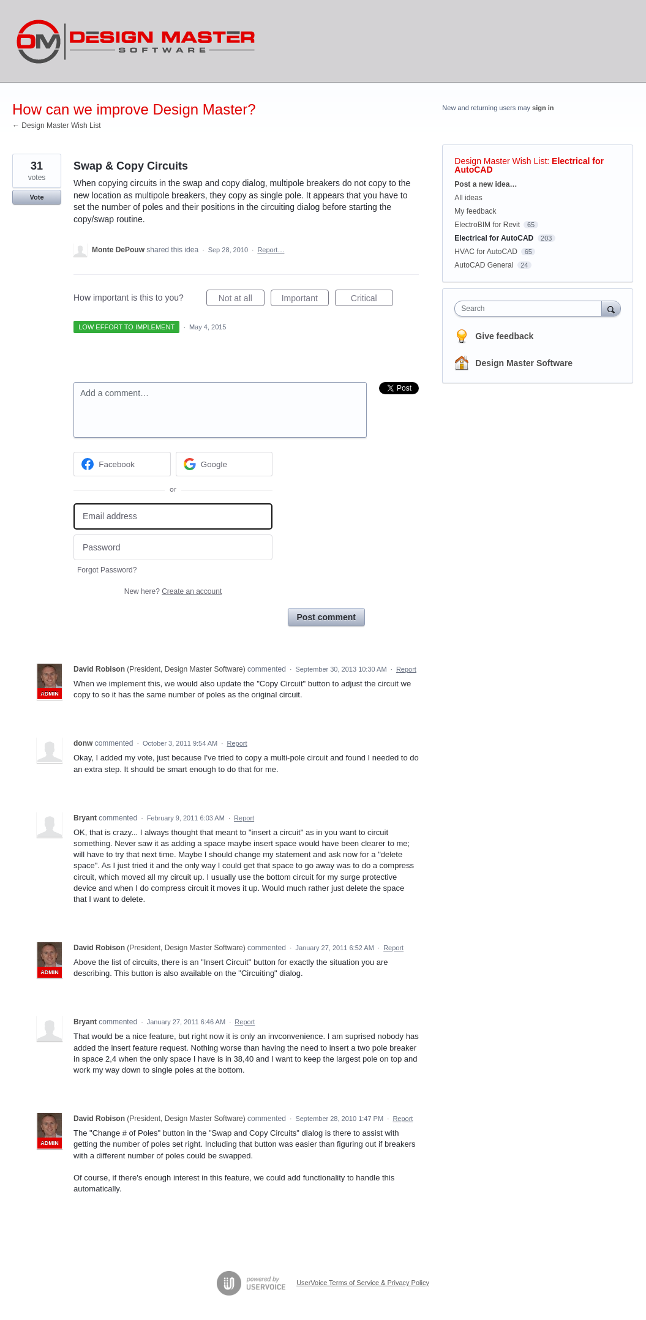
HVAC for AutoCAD (485, 251)
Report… (270, 249)
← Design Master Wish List (56, 125)
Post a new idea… (485, 184)
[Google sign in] (224, 464)
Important (305, 300)
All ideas (468, 197)
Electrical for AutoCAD (493, 238)
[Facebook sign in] (122, 464)
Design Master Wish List (500, 161)
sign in (543, 107)
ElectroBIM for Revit (487, 224)
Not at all (242, 300)
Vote (36, 197)
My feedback (475, 211)
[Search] (611, 308)
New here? (173, 591)
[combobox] (530, 308)
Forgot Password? (107, 570)
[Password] (172, 547)
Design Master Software (524, 363)
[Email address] (172, 516)
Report (406, 669)
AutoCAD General (483, 265)
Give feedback (504, 336)
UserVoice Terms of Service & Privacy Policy (362, 1282)
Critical (372, 300)
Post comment (326, 617)
